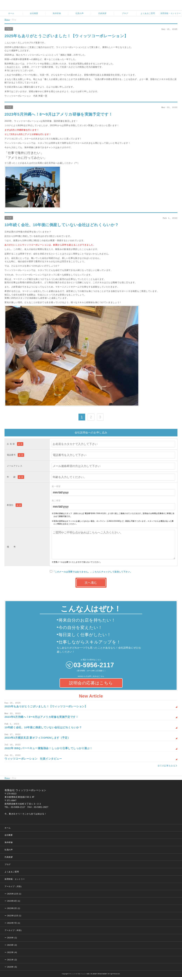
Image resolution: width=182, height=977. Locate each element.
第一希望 (113, 490)
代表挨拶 (9, 857)
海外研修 (9, 842)
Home (7, 19)
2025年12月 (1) (14, 894)
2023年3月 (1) (13, 901)
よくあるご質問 (12, 872)
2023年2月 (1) (13, 908)
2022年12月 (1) (14, 916)
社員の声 (9, 850)
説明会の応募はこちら (91, 683)
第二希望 (113, 504)
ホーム (8, 828)
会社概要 (9, 835)
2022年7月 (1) (13, 923)
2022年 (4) (12, 952)
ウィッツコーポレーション (93, 5)
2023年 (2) (12, 945)
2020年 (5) (12, 967)
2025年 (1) (12, 938)
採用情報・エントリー (15, 879)
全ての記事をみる (166, 765)
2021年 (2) (12, 960)
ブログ (9, 29)
